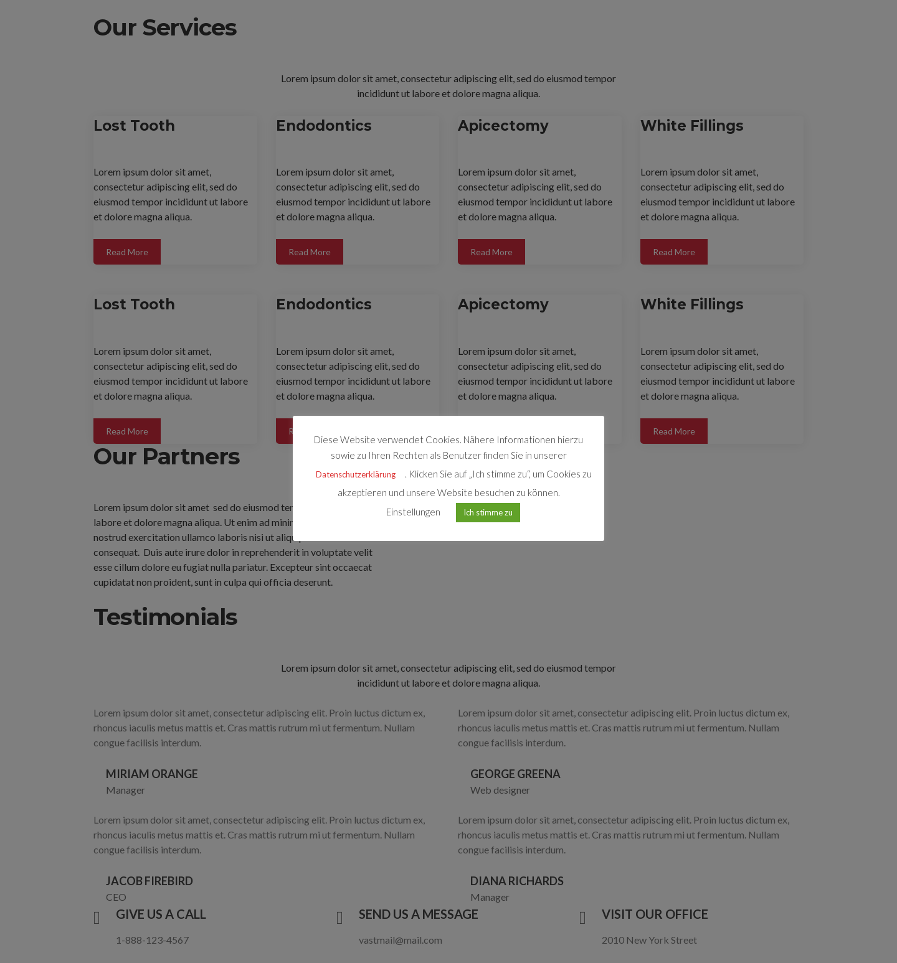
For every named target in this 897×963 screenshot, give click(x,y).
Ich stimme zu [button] (488, 514)
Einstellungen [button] (413, 513)
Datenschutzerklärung (356, 476)
